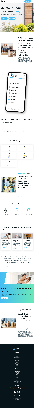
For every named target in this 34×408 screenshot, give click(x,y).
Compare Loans (17, 372)
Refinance (11, 18)
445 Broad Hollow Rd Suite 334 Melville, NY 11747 (17, 356)
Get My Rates (4, 298)
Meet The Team (3, 134)
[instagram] (14, 395)
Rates (17, 370)
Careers (17, 364)
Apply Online (17, 379)
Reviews (17, 365)
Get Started (27, 1)
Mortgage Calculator (17, 371)
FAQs (17, 374)
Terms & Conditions (17, 399)
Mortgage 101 (17, 373)
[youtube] (19, 395)
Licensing (17, 401)
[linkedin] (17, 395)
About (17, 362)
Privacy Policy (17, 400)
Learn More (20, 196)
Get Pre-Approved (17, 380)
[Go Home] (3, 1)
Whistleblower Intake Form (17, 381)
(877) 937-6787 (17, 354)
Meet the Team (17, 363)
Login (17, 382)
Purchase (3, 18)
